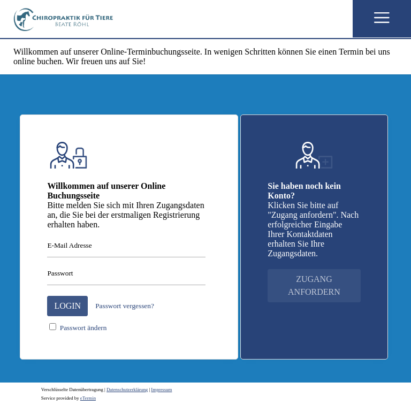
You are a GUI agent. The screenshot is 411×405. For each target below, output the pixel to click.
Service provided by (68, 398)
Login (67, 305)
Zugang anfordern (314, 285)
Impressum (161, 389)
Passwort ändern (83, 328)
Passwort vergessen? (124, 306)
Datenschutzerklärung (127, 389)
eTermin (88, 398)
